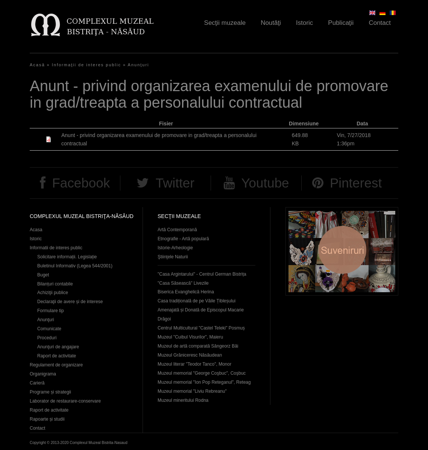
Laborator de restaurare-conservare (65, 401)
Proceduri (46, 337)
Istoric (304, 22)
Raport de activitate (56, 355)
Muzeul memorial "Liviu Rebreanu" (192, 391)
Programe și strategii (50, 392)
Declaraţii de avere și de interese (70, 301)
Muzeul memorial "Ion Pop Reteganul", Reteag (204, 382)
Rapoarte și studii (47, 419)
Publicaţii (341, 22)
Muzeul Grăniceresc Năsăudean (190, 355)
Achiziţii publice (52, 292)
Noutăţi (271, 22)
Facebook (81, 182)
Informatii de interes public (56, 247)
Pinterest (356, 182)
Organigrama (43, 374)
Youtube (265, 182)
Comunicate (49, 328)
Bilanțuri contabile (55, 284)
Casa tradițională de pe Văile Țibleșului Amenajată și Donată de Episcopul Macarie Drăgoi (201, 310)
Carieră (37, 383)
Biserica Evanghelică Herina (186, 291)
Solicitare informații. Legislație (67, 256)
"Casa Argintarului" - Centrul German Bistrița (202, 274)
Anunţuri (138, 65)
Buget (43, 275)
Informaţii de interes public (86, 65)
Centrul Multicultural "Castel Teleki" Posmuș (201, 328)
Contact (380, 22)
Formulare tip (50, 310)
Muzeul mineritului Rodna (183, 400)
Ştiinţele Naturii (173, 256)
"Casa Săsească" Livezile (183, 283)
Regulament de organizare (56, 365)
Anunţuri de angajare (58, 346)
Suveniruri (341, 251)
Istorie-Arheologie (175, 247)
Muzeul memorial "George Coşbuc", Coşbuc (202, 373)
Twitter (175, 182)
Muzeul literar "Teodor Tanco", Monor (194, 364)
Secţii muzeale (225, 22)
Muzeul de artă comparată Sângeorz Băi (198, 346)
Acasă (37, 65)
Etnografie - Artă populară (183, 238)
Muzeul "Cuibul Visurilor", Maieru (190, 337)
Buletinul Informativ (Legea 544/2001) (74, 265)
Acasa (36, 229)
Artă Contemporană (177, 229)
